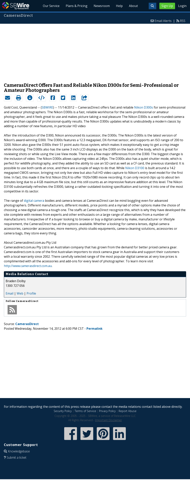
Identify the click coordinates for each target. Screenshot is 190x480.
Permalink (94, 328)
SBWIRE (47, 107)
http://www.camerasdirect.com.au (28, 266)
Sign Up (167, 6)
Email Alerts (163, 21)
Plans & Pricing (76, 6)
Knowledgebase (19, 451)
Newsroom (102, 6)
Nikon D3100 (134, 168)
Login (182, 6)
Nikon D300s (143, 107)
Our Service (51, 6)
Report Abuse (127, 411)
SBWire (15, 6)
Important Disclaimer (108, 420)
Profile (31, 293)
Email (9, 293)
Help (119, 6)
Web (20, 293)
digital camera (34, 200)
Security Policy (63, 411)
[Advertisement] (95, 51)
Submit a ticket (16, 457)
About (133, 6)
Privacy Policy (107, 411)
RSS (182, 21)
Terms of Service (85, 411)
